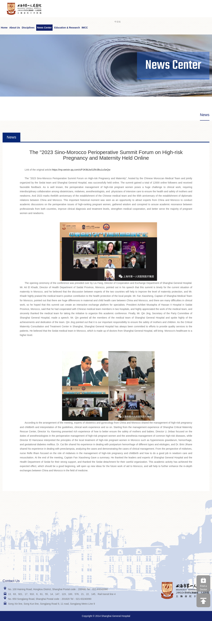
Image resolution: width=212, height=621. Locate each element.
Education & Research (67, 27)
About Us (14, 27)
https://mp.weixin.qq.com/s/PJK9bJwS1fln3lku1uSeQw (81, 169)
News (204, 115)
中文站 (117, 22)
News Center (44, 27)
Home (4, 27)
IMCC (85, 27)
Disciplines (28, 27)
